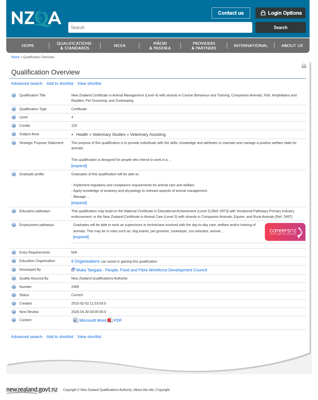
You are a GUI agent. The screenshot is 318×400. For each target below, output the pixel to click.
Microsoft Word (93, 320)
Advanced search (26, 83)
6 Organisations (86, 261)
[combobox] (190, 31)
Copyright (163, 390)
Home (15, 57)
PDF (118, 320)
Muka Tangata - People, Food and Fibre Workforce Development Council (141, 270)
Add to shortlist (60, 83)
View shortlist (89, 83)
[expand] (79, 165)
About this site (144, 390)
